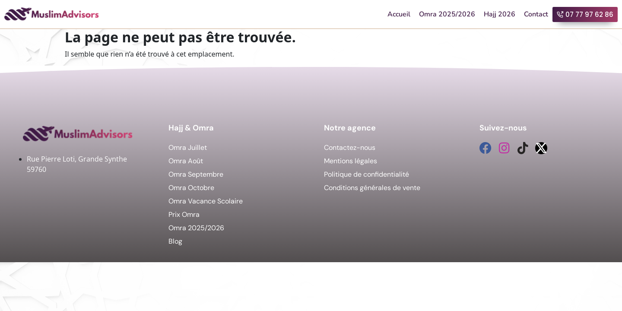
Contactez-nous (349, 147)
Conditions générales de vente (372, 187)
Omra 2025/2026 (447, 14)
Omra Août (185, 160)
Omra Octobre (191, 187)
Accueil (398, 14)
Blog (175, 241)
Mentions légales (350, 160)
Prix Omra (184, 214)
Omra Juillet (187, 147)
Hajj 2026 (499, 14)
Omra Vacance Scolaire (205, 201)
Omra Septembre (195, 174)
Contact (536, 14)
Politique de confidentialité (366, 174)
